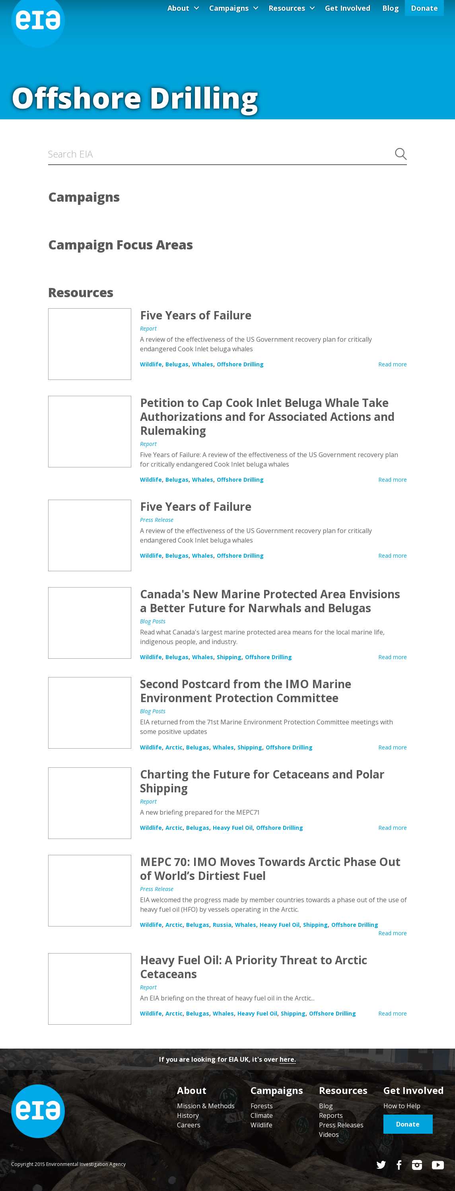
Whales (202, 364)
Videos (329, 1134)
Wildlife (151, 364)
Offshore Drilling (240, 364)
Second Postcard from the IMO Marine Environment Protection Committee (90, 713)
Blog (390, 8)
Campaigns (229, 8)
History (188, 1115)
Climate (262, 1115)
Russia (222, 924)
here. (288, 1059)
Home (38, 1111)
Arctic (174, 747)
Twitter (381, 1165)
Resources (286, 8)
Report (148, 328)
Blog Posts (152, 621)
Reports (331, 1115)
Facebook (399, 1165)
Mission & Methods (206, 1105)
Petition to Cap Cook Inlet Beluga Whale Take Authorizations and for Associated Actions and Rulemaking (90, 431)
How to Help (401, 1105)
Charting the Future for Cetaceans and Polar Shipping (90, 803)
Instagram (417, 1165)
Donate (424, 8)
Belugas (177, 364)
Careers (188, 1125)
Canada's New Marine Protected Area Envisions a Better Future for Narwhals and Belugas (90, 623)
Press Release (156, 519)
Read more (392, 364)
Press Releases (341, 1125)
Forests (262, 1105)
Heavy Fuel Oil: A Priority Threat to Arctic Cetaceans (90, 989)
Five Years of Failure (90, 344)
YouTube (438, 1165)
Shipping (229, 657)
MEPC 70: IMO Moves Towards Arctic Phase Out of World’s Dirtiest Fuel (90, 890)
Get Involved (347, 8)
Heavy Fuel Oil (233, 827)
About (178, 8)
